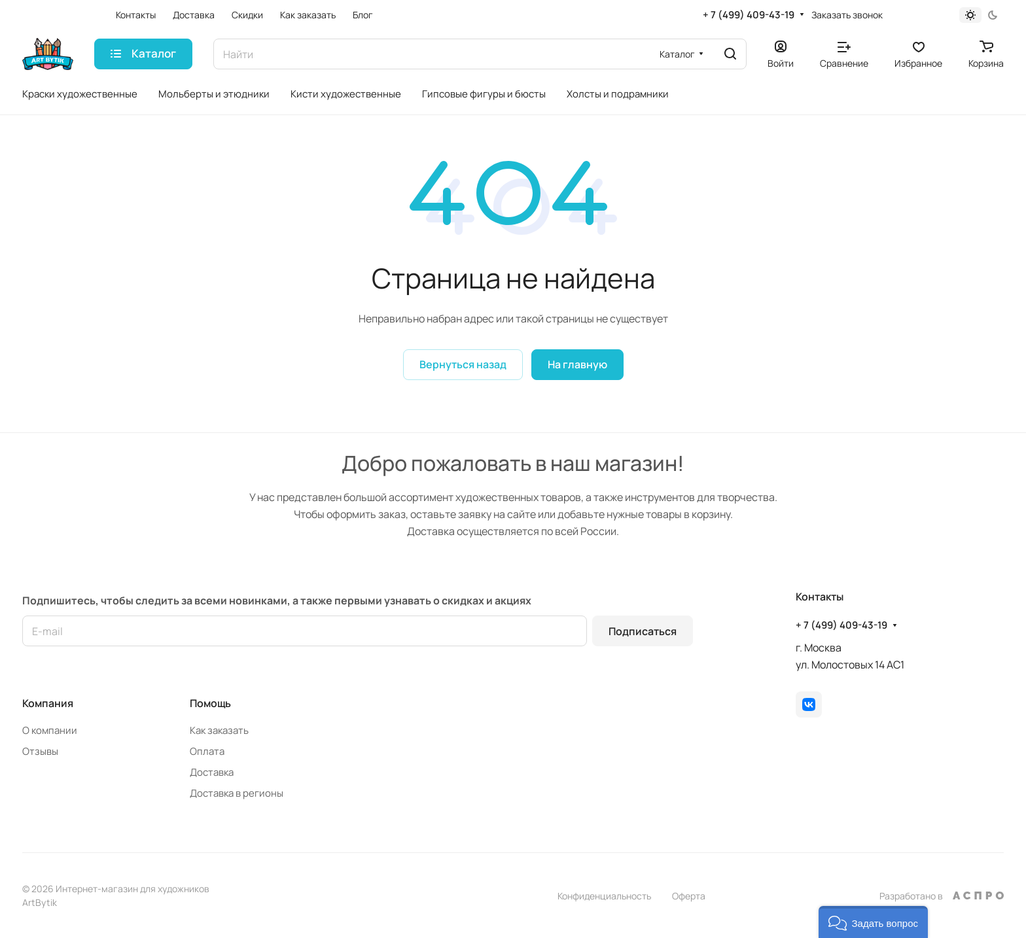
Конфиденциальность (604, 896)
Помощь (210, 703)
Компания (47, 703)
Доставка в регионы (236, 793)
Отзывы (40, 751)
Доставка (212, 772)
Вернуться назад (462, 364)
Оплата (207, 751)
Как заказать (219, 730)
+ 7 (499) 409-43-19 (748, 15)
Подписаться (643, 631)
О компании (49, 730)
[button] (873, 922)
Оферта (688, 896)
